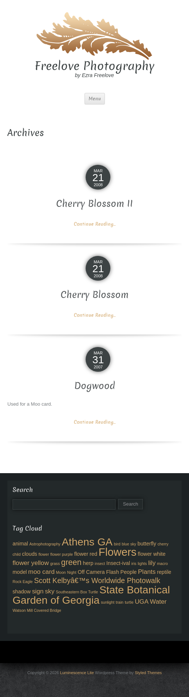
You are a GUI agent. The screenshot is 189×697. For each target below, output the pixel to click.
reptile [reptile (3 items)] (164, 572)
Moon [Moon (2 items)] (61, 572)
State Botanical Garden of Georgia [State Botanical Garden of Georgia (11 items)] (91, 595)
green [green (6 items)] (71, 562)
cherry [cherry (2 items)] (163, 544)
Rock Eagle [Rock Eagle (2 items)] (23, 581)
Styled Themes (148, 672)
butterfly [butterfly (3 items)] (147, 544)
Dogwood (94, 385)
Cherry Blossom (94, 294)
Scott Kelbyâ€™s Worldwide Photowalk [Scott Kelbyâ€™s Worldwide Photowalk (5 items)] (97, 580)
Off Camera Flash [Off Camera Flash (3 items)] (98, 572)
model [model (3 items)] (20, 572)
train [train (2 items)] (120, 602)
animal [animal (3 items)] (20, 544)
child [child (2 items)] (17, 554)
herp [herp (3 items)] (88, 563)
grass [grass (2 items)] (55, 563)
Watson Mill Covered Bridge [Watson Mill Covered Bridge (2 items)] (37, 610)
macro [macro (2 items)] (162, 563)
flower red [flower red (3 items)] (85, 554)
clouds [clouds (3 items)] (29, 554)
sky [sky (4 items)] (50, 591)
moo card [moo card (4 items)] (41, 571)
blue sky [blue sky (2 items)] (129, 544)
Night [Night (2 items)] (71, 572)
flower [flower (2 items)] (43, 554)
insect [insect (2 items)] (100, 563)
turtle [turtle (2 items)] (129, 602)
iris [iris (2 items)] (134, 563)
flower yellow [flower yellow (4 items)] (31, 562)
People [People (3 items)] (128, 572)
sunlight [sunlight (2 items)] (107, 602)
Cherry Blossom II (94, 203)
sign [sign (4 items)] (38, 591)
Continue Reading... (95, 224)
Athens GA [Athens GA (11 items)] (87, 542)
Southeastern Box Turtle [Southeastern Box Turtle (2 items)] (77, 592)
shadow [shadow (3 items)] (22, 591)
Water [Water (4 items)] (158, 601)
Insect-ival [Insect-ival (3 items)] (118, 563)
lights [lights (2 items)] (142, 563)
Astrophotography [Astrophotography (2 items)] (45, 544)
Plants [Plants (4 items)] (147, 571)
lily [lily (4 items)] (151, 562)
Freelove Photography (94, 66)
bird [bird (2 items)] (117, 544)
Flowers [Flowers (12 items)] (118, 552)
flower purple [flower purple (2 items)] (61, 554)
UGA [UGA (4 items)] (141, 601)
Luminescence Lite (77, 672)
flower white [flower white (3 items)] (151, 554)
